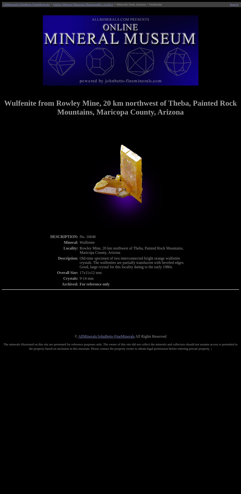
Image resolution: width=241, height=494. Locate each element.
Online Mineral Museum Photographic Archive (83, 4)
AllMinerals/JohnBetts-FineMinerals (26, 4)
